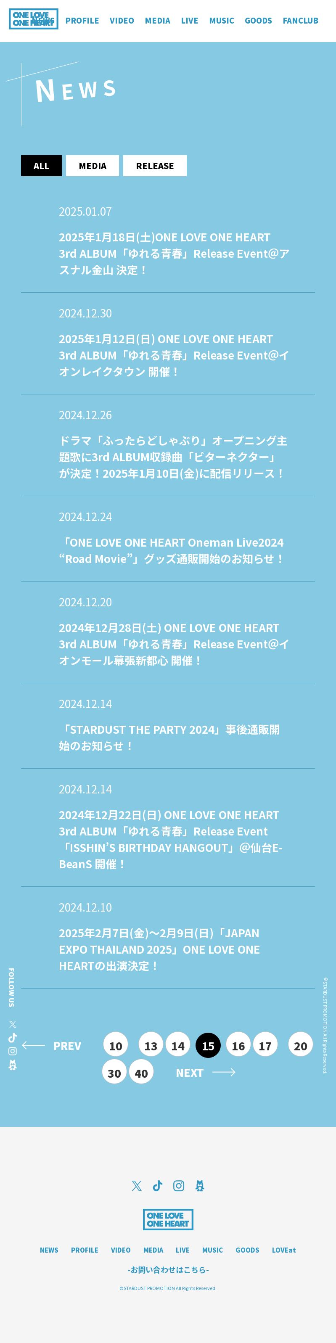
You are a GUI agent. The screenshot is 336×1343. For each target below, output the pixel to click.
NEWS (49, 1249)
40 (141, 1073)
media (92, 165)
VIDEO (121, 1249)
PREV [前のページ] (67, 1045)
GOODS (247, 1249)
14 (178, 1045)
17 (265, 1045)
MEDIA (153, 1249)
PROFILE (84, 1249)
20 (300, 1045)
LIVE (183, 1249)
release (155, 165)
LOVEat (284, 1249)
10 (115, 1045)
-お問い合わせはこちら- (168, 1269)
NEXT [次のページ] (190, 1072)
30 (114, 1073)
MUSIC (212, 1249)
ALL (41, 165)
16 (238, 1045)
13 (151, 1045)
